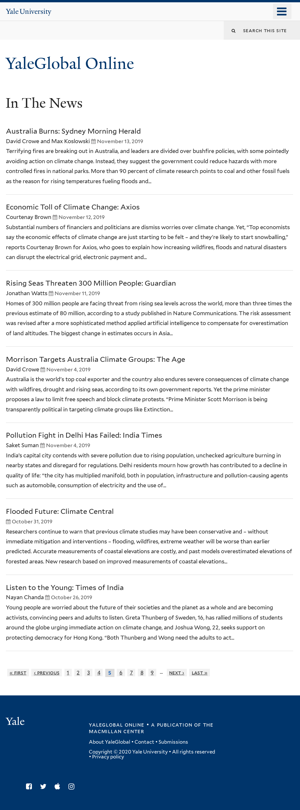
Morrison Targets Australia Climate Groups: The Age (95, 359)
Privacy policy (108, 757)
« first (18, 672)
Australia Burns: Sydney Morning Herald (73, 131)
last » (200, 672)
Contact (144, 742)
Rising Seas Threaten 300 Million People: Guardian (91, 283)
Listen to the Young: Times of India (65, 587)
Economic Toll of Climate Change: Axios (73, 207)
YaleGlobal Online (70, 63)
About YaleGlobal (109, 742)
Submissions (173, 742)
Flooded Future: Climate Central (60, 511)
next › (176, 672)
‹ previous (47, 672)
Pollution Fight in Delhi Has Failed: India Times (84, 435)
